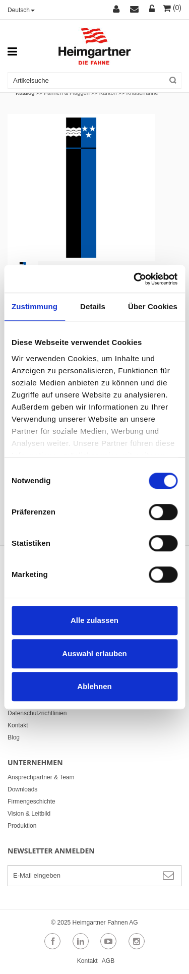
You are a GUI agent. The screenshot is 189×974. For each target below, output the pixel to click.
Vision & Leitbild (29, 813)
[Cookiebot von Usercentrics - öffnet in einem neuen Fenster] (134, 278)
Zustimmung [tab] (34, 306)
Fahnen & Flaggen (67, 93)
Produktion (22, 825)
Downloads (22, 789)
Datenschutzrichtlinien (37, 713)
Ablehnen (94, 686)
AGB (108, 960)
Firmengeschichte (31, 801)
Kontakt (18, 725)
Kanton (108, 93)
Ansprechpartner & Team (41, 777)
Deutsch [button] (21, 10)
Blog (14, 737)
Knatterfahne (142, 93)
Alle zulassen (94, 620)
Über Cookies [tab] (152, 306)
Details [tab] (92, 306)
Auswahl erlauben (94, 653)
